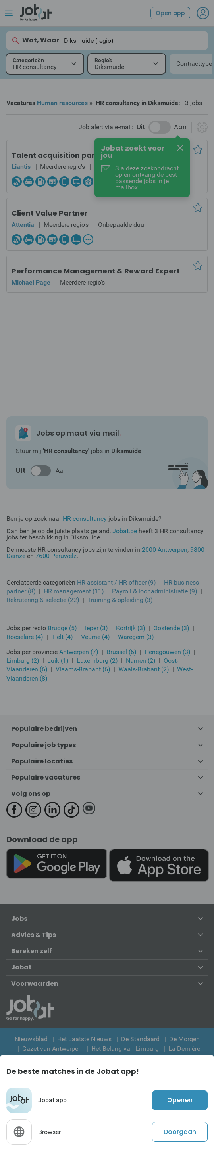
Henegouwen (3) (168, 652)
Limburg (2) (22, 660)
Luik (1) (58, 660)
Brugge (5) (62, 628)
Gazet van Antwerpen (52, 1048)
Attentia (23, 224)
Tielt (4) (62, 637)
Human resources (62, 103)
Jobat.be (124, 531)
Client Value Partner (50, 213)
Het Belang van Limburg (125, 1048)
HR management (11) (74, 591)
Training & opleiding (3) (120, 600)
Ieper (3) (96, 628)
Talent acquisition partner (61, 155)
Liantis (21, 166)
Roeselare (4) (24, 637)
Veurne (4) (95, 637)
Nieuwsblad (31, 1039)
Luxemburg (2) (97, 660)
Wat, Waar (35, 40)
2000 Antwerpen (164, 549)
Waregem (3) (136, 637)
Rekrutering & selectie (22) (42, 600)
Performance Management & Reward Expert (96, 271)
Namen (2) (141, 660)
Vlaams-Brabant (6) (83, 669)
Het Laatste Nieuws (84, 1039)
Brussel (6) (121, 652)
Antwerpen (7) (78, 652)
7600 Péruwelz (56, 556)
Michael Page (31, 282)
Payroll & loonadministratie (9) (154, 591)
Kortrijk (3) (130, 628)
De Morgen (184, 1039)
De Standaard (140, 1039)
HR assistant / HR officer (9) (116, 582)
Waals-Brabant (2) (143, 669)
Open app (170, 13)
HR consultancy (85, 518)
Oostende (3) (171, 628)
